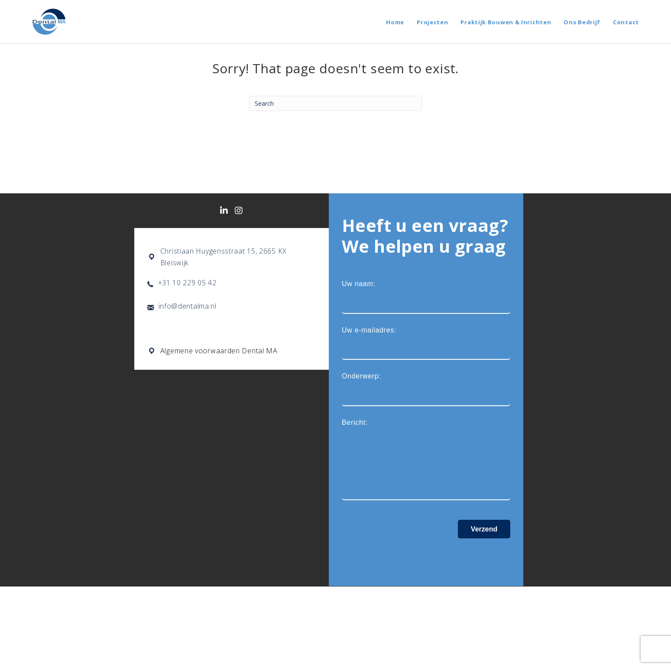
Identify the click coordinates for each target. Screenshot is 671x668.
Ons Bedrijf (582, 22)
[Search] (335, 103)
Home (395, 22)
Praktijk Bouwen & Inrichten (505, 22)
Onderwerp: (426, 390)
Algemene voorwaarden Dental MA (219, 351)
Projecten (432, 22)
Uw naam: (426, 297)
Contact (626, 22)
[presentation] (407, 556)
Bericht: (426, 460)
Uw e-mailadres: (426, 343)
